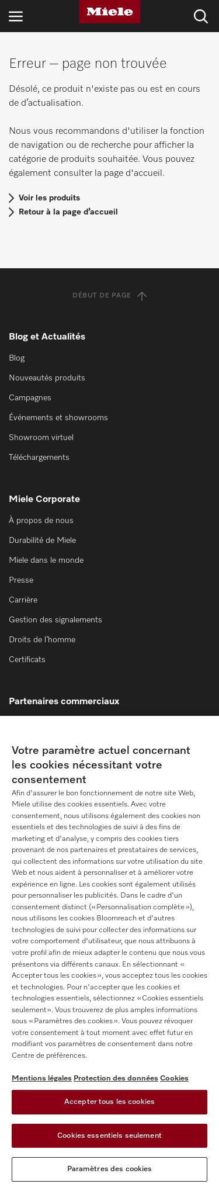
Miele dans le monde (46, 560)
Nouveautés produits (47, 378)
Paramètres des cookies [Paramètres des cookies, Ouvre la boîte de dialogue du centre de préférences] (109, 1169)
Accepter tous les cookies (109, 1102)
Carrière (23, 600)
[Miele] (110, 11)
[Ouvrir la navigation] (16, 16)
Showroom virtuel (41, 438)
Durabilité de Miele (42, 540)
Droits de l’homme (42, 640)
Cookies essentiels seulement (109, 1136)
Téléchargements (39, 457)
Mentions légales (42, 1078)
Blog (17, 358)
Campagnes (30, 398)
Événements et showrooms (58, 418)
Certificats (27, 660)
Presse (21, 580)
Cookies (174, 1078)
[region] (109, 953)
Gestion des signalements (55, 620)
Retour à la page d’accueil (68, 212)
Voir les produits (49, 198)
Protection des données (116, 1078)
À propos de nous (41, 521)
